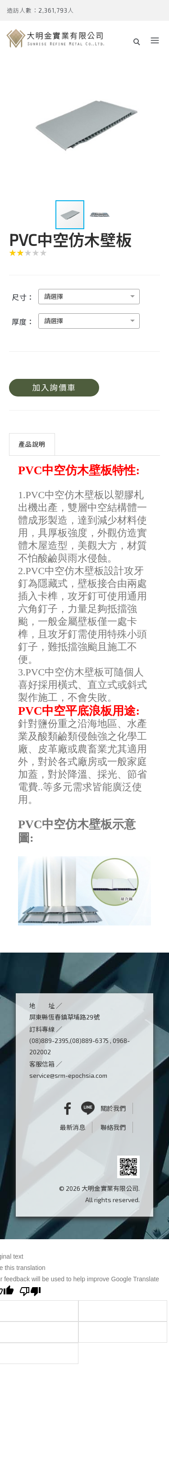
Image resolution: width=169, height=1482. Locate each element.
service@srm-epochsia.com (68, 1075)
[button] (152, 124)
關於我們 (113, 1108)
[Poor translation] (30, 1292)
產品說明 (32, 444)
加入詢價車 (54, 387)
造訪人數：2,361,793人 (40, 10)
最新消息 (72, 1127)
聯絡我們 (113, 1127)
